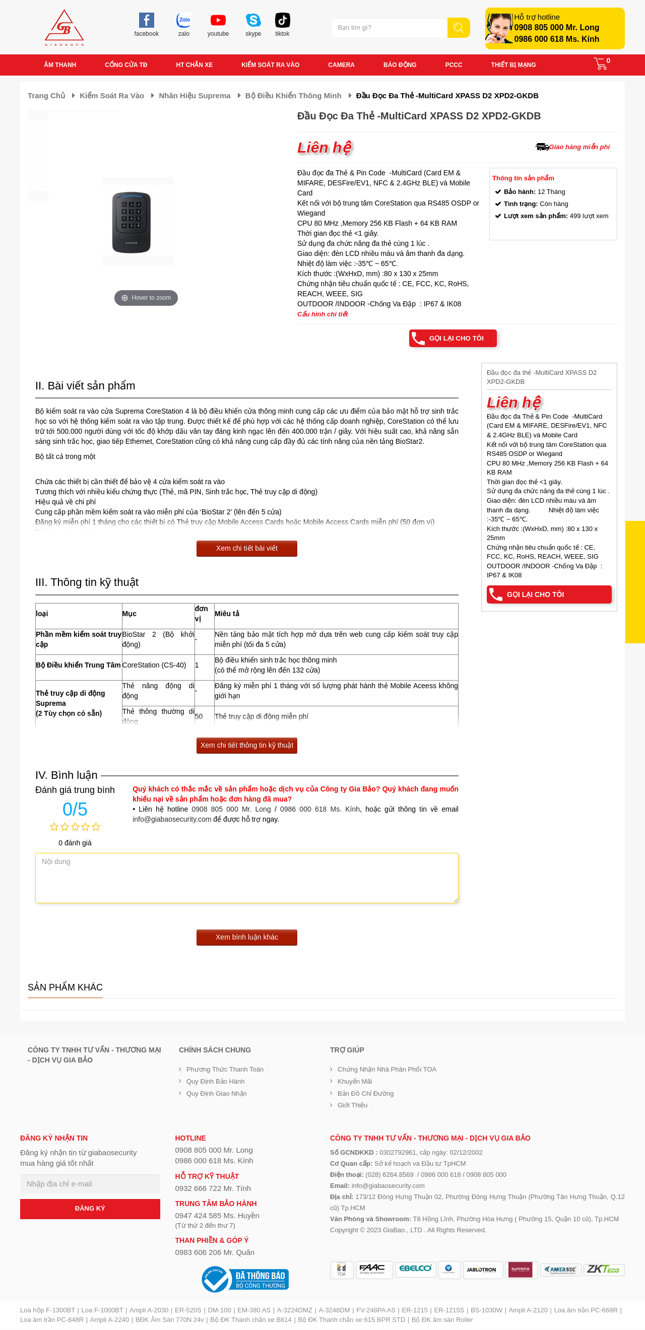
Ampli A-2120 (528, 1310)
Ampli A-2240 (109, 1320)
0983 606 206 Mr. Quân (215, 1252)
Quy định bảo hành (215, 1082)
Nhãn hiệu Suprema (194, 95)
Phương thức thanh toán (225, 1070)
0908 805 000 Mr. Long (557, 27)
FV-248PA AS (376, 1310)
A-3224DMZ (294, 1310)
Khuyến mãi (355, 1082)
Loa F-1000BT (102, 1310)
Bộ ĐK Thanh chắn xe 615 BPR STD (351, 1320)
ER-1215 (415, 1310)
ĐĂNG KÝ (90, 1209)
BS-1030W (486, 1310)
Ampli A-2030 (149, 1310)
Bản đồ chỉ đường (366, 1093)
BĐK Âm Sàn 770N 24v (170, 1320)
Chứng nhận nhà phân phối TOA (387, 1070)
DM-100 (219, 1310)
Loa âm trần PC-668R (586, 1310)
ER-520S (188, 1310)
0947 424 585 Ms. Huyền (217, 1216)
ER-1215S (449, 1310)
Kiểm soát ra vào (112, 95)
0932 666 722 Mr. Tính (213, 1188)
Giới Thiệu (353, 1105)
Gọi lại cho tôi (454, 339)
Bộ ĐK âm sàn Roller (442, 1320)
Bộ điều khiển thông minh (293, 95)
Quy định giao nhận (216, 1093)
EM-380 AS (254, 1310)
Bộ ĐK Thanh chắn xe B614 (250, 1320)
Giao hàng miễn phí (579, 147)
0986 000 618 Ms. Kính (557, 39)
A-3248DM (334, 1310)
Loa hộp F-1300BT (47, 1310)
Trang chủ (46, 95)
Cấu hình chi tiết (322, 314)
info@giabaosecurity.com (172, 820)
